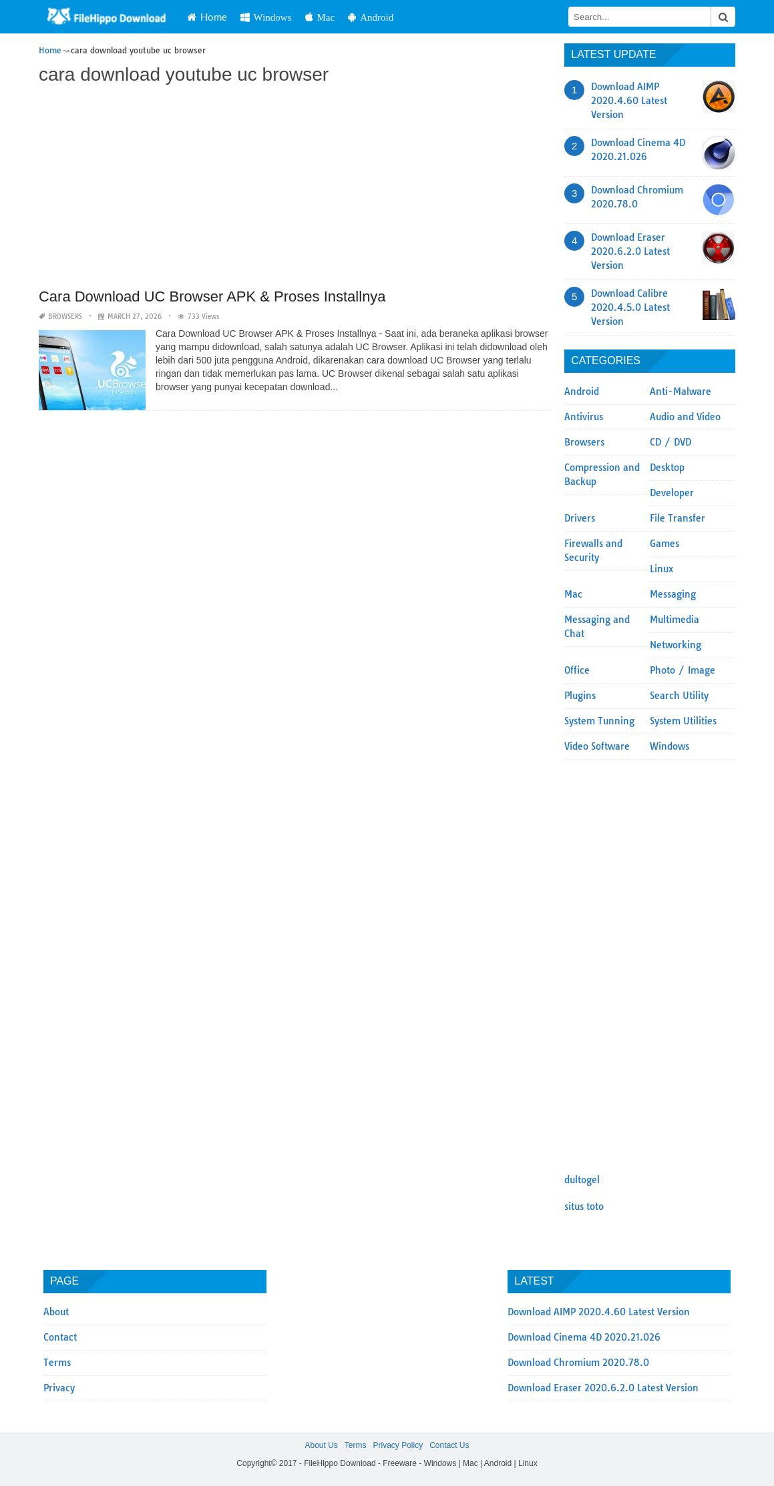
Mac (320, 17)
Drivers (579, 518)
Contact (60, 1337)
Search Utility (679, 696)
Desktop (667, 468)
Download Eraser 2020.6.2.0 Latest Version (630, 251)
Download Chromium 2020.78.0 (578, 1363)
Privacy (59, 1388)
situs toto (584, 1207)
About (56, 1312)
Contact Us (449, 1445)
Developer (672, 493)
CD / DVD (670, 442)
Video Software (597, 746)
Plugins (580, 696)
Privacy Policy (398, 1445)
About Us (321, 1445)
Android (370, 17)
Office (577, 670)
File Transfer (677, 518)
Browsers (65, 316)
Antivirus (583, 417)
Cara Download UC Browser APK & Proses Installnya (212, 296)
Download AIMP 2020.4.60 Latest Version (629, 101)
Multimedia (674, 620)
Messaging (673, 594)
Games (664, 544)
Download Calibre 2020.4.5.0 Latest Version (630, 307)
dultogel (582, 1180)
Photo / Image (682, 670)
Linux (661, 569)
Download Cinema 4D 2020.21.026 (584, 1337)
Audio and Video (685, 417)
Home (207, 17)
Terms (57, 1363)
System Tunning (599, 721)
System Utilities (683, 721)
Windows (266, 17)
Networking (675, 645)
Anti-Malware (680, 392)
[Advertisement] (295, 188)
